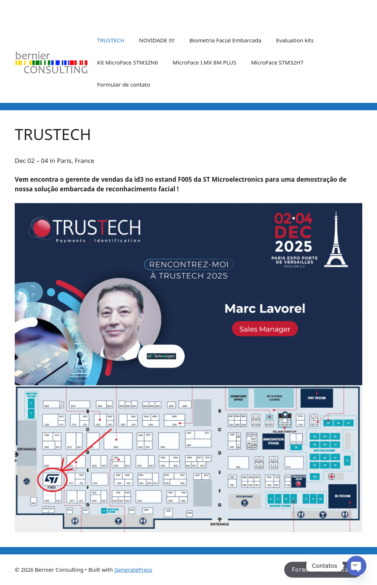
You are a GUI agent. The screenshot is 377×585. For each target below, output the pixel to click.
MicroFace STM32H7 (277, 62)
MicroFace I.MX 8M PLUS (204, 62)
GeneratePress (133, 569)
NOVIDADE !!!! (157, 40)
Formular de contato (123, 84)
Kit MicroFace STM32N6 (127, 62)
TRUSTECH (110, 40)
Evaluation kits (295, 40)
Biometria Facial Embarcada (225, 40)
